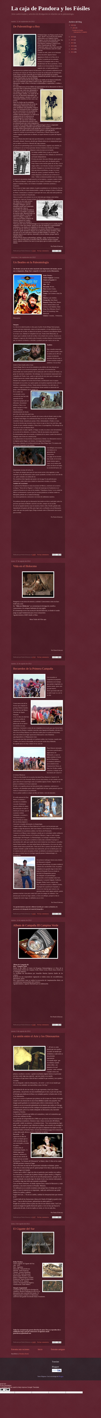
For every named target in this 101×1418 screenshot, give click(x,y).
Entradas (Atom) (24, 1354)
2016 (72, 40)
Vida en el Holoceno (25, 566)
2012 (72, 52)
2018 (72, 37)
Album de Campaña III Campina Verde (35, 925)
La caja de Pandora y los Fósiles (50, 8)
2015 (72, 43)
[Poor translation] (7, 1389)
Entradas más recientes (20, 1349)
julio (74, 28)
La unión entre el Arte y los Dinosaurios (36, 1036)
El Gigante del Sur (24, 1228)
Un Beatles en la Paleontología (31, 262)
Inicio (40, 1349)
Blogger (61, 1376)
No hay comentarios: (43, 251)
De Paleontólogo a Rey (26, 26)
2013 (72, 49)
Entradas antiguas (58, 1349)
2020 (72, 25)
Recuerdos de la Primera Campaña (33, 668)
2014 (72, 46)
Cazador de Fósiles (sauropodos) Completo (79, 31)
